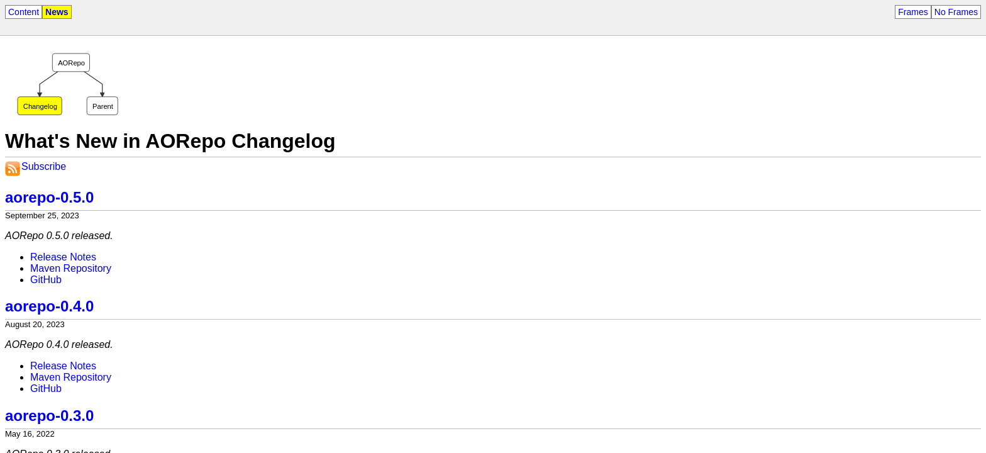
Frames (913, 12)
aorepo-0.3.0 (49, 415)
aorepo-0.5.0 (49, 197)
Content (23, 12)
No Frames (956, 12)
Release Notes (63, 257)
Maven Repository (70, 268)
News (57, 12)
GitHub (46, 279)
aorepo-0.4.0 (49, 306)
